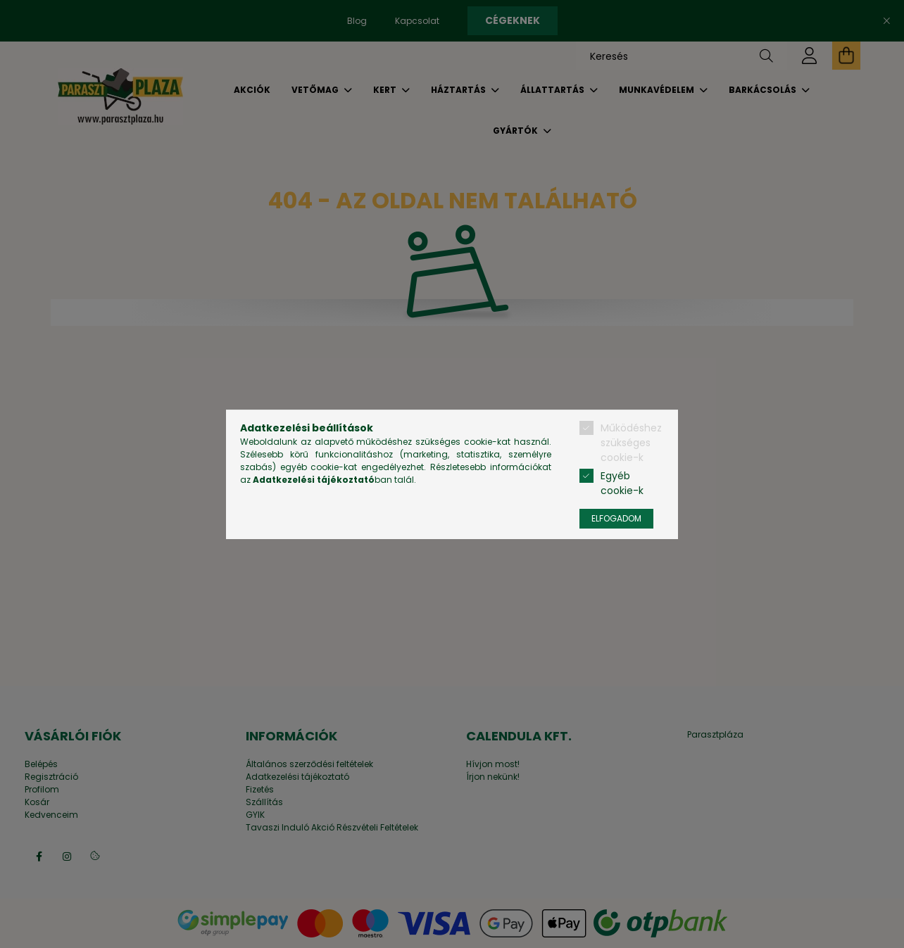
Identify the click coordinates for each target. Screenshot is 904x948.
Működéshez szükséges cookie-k (631, 442)
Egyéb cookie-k (622, 483)
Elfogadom (616, 518)
